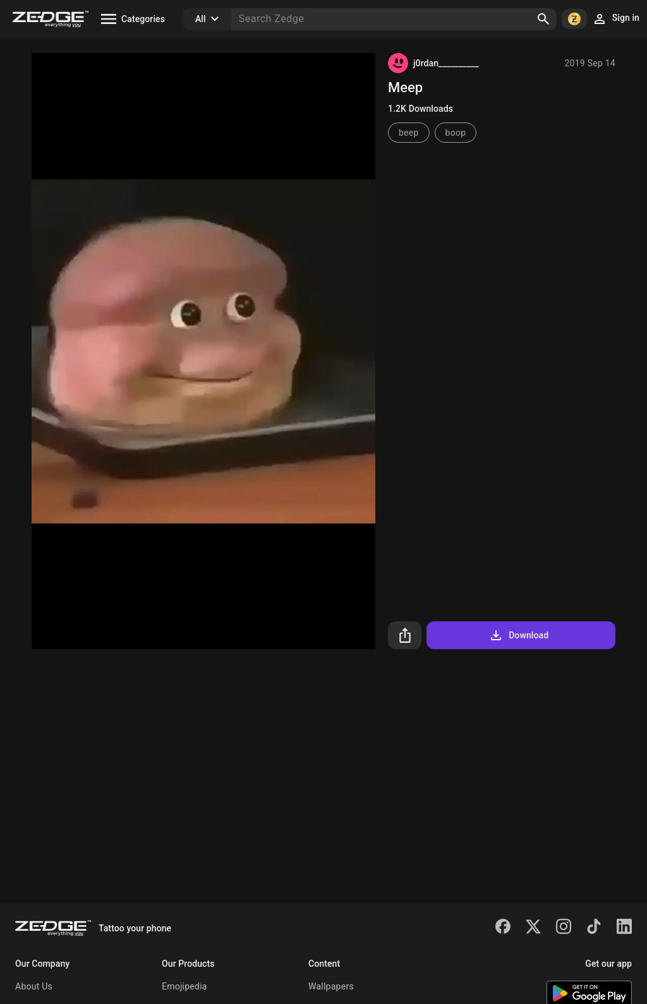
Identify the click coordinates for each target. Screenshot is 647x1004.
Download (518, 635)
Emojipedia (184, 986)
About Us (33, 986)
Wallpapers (331, 986)
